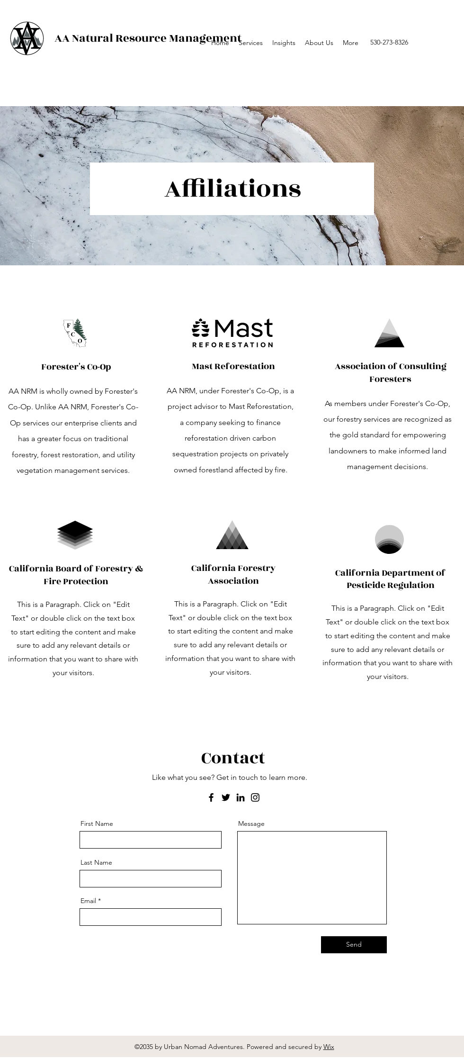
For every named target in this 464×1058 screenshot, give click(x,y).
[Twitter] (226, 797)
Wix (328, 1046)
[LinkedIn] (240, 797)
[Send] (354, 944)
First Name (96, 823)
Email (88, 900)
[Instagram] (255, 797)
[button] (284, 43)
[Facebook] (211, 797)
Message (251, 823)
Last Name (96, 862)
